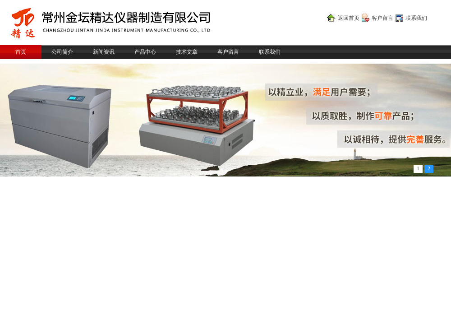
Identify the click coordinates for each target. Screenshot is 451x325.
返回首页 (348, 18)
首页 (20, 52)
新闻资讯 (104, 52)
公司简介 (62, 52)
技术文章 (187, 52)
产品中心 (145, 52)
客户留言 (382, 18)
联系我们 (416, 18)
